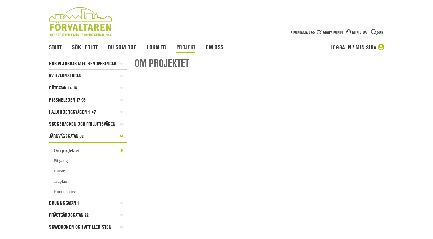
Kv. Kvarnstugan (65, 76)
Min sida (359, 31)
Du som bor (122, 47)
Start (55, 47)
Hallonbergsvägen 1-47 (72, 112)
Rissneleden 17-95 (67, 100)
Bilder (59, 171)
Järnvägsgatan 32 (66, 136)
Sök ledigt (85, 47)
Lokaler (156, 47)
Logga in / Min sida (353, 47)
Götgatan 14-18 (63, 88)
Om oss (214, 47)
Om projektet (66, 150)
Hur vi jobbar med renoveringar (82, 64)
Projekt (185, 47)
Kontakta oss (304, 31)
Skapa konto (333, 31)
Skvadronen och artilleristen (80, 227)
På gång (61, 160)
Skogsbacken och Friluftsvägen (82, 124)
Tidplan (60, 181)
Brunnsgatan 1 (64, 203)
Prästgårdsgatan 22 (69, 215)
